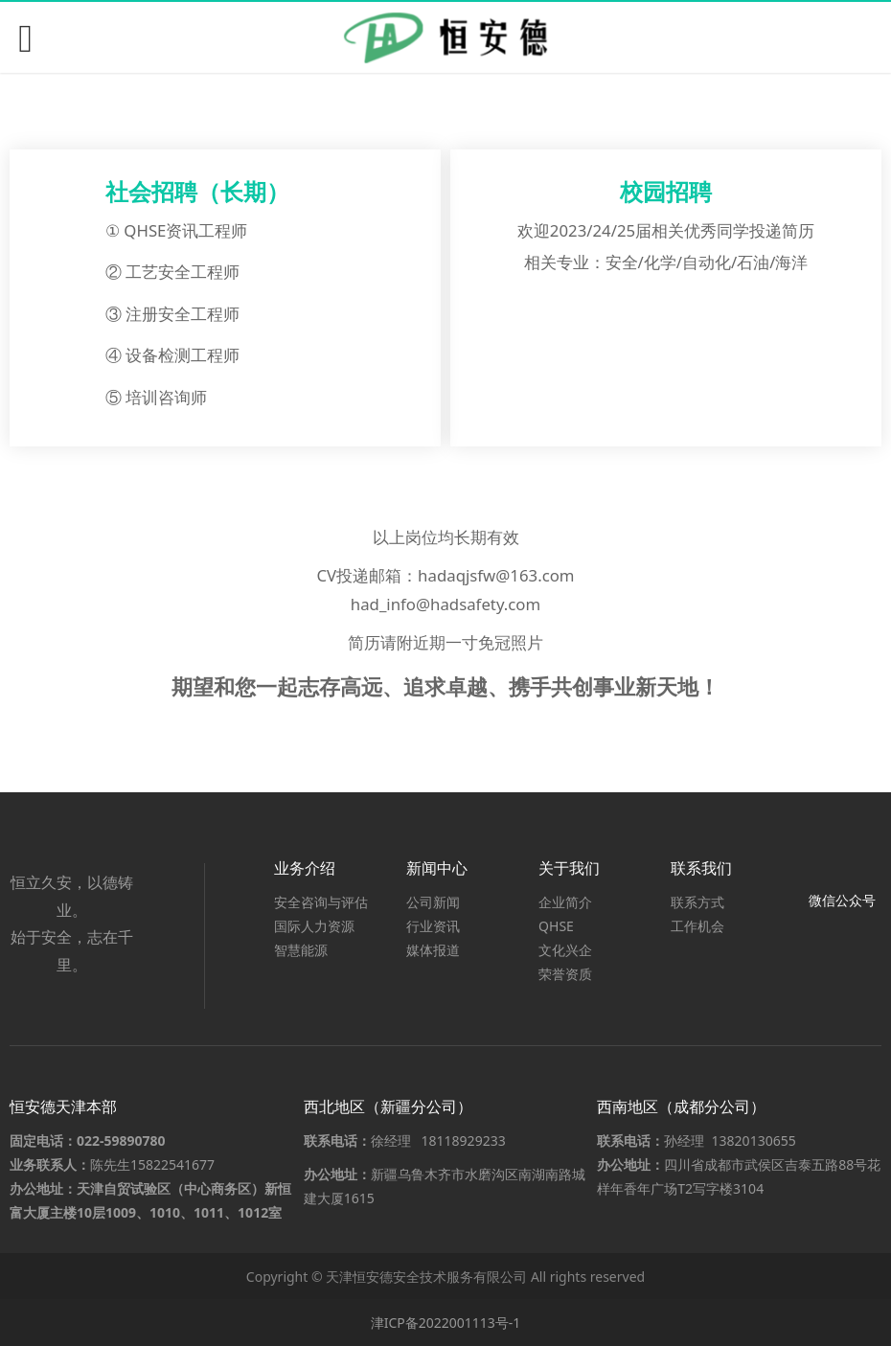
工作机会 (697, 926)
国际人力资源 (314, 926)
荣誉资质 (565, 974)
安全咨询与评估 (321, 902)
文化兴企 (565, 950)
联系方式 (697, 902)
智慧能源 (301, 950)
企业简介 (565, 902)
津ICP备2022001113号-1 (446, 1322)
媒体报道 (433, 950)
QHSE (556, 926)
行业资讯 (433, 926)
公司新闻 (433, 902)
